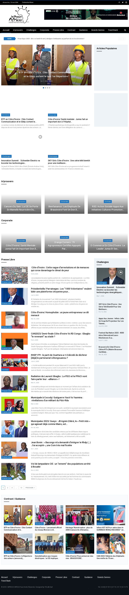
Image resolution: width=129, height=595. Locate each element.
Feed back (113, 30)
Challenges (31, 30)
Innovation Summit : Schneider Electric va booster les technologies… (20, 161)
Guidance (83, 30)
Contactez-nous (27, 2)
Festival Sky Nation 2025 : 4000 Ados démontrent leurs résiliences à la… (111, 335)
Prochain (30, 488)
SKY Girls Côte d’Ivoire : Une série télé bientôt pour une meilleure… (110, 306)
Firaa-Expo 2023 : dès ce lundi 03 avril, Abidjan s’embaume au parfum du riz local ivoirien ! (51, 39)
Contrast (71, 30)
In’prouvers (18, 30)
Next (86, 64)
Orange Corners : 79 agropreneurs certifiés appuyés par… (64, 245)
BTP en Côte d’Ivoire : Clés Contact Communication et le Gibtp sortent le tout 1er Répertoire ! (46, 71)
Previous (6, 64)
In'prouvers (21, 201)
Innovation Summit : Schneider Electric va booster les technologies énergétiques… (111, 290)
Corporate (44, 30)
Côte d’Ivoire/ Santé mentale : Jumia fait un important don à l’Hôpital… (68, 120)
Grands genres (97, 30)
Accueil (6, 30)
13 (21, 488)
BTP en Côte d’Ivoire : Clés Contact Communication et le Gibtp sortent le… (18, 120)
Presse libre (58, 30)
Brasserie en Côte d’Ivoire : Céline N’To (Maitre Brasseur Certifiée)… (110, 349)
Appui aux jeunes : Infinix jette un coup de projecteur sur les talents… (111, 321)
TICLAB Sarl (49, 587)
